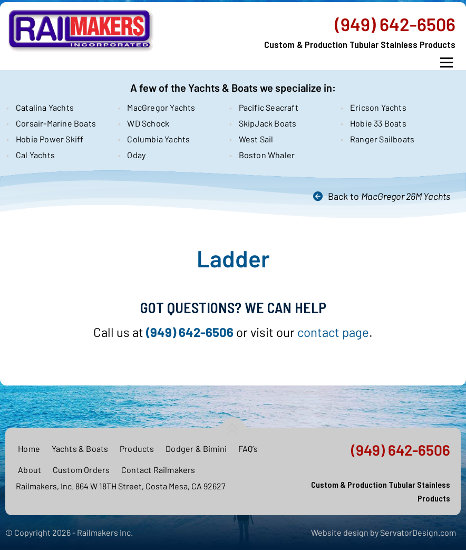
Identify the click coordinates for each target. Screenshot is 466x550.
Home (29, 448)
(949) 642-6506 (395, 24)
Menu (446, 63)
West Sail (256, 139)
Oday (136, 155)
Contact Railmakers (158, 470)
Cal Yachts (35, 155)
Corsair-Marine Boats (56, 123)
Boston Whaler (267, 155)
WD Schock (148, 123)
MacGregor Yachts (161, 107)
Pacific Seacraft (268, 107)
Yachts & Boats (80, 448)
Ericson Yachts (378, 107)
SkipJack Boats (268, 123)
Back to (389, 196)
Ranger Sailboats (382, 139)
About (29, 470)
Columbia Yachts (158, 139)
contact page (333, 332)
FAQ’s (248, 448)
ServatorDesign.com (418, 532)
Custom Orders (81, 470)
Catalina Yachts (45, 107)
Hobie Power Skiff (49, 139)
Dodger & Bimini (196, 448)
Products (137, 448)
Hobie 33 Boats (378, 123)
